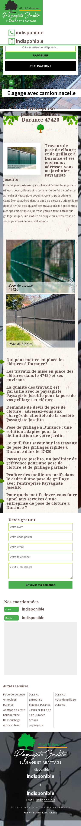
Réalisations (40, 66)
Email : (40, 800)
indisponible (29, 32)
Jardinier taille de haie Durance (40, 712)
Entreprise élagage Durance (40, 702)
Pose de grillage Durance (65, 702)
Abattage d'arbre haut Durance (14, 712)
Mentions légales (40, 812)
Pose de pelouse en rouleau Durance (14, 699)
